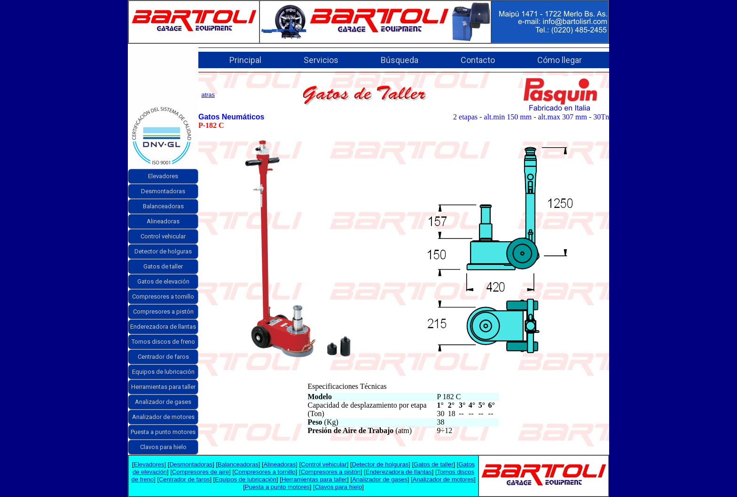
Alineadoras (163, 221)
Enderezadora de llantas (163, 326)
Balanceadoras (163, 206)
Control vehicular (163, 236)
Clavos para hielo (163, 446)
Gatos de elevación (163, 281)
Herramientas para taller (163, 386)
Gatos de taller (163, 266)
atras (208, 94)
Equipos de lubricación (163, 371)
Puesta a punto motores (163, 431)
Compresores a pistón (163, 311)
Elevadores (163, 176)
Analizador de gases (163, 401)
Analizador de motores (163, 416)
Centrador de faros (163, 356)
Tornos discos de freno (163, 341)
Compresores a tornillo (163, 296)
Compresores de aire (200, 471)
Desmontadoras (163, 191)
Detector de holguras (163, 251)
